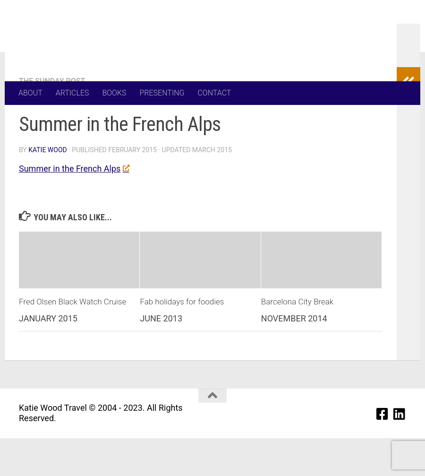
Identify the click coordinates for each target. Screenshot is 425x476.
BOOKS (114, 92)
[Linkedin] (399, 452)
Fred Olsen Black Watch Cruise (72, 339)
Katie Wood (47, 187)
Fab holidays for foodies (182, 339)
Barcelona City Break (297, 339)
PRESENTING (162, 92)
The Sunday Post (52, 118)
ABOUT (30, 92)
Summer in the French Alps (73, 206)
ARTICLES (72, 92)
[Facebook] (382, 452)
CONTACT (214, 92)
